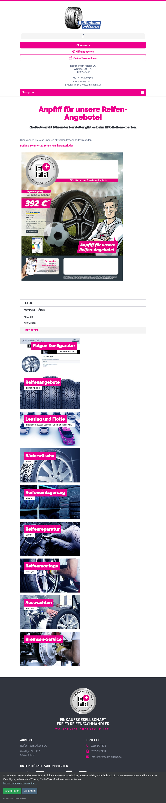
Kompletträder (34, 309)
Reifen (28, 303)
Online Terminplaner (83, 58)
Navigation (83, 92)
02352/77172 (96, 745)
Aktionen (30, 323)
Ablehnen (30, 790)
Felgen (28, 316)
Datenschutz (20, 798)
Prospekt (31, 330)
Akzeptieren (12, 790)
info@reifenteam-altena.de (104, 756)
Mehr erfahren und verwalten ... (20, 783)
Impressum (8, 798)
